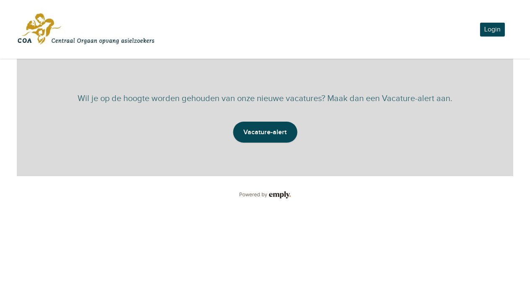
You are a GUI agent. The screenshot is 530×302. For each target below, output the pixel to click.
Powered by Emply (265, 195)
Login (492, 30)
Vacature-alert (265, 132)
